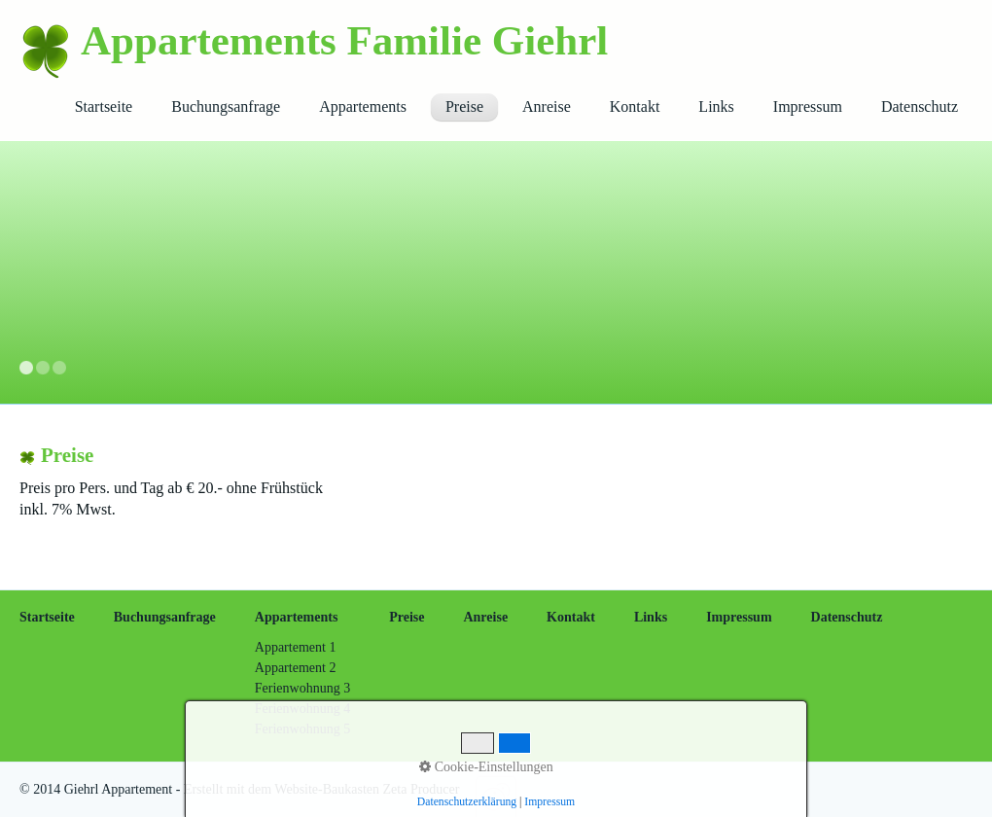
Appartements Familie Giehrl (344, 40)
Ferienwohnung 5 (302, 729)
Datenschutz (919, 106)
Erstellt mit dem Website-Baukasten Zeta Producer (322, 789)
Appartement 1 (296, 647)
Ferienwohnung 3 (302, 688)
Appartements (363, 106)
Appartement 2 (296, 667)
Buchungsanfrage (225, 106)
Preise (464, 106)
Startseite (104, 106)
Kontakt (635, 106)
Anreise (546, 106)
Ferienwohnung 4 (302, 708)
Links (715, 106)
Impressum (807, 106)
